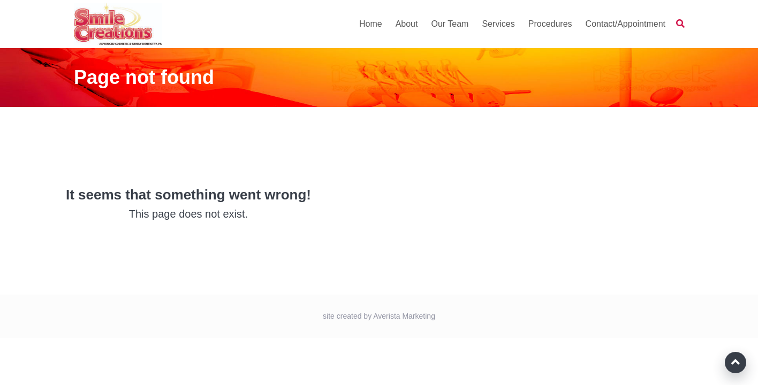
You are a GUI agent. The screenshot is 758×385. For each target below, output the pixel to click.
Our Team (449, 23)
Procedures (550, 23)
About (407, 23)
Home (370, 23)
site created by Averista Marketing (379, 316)
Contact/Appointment (625, 23)
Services (498, 23)
